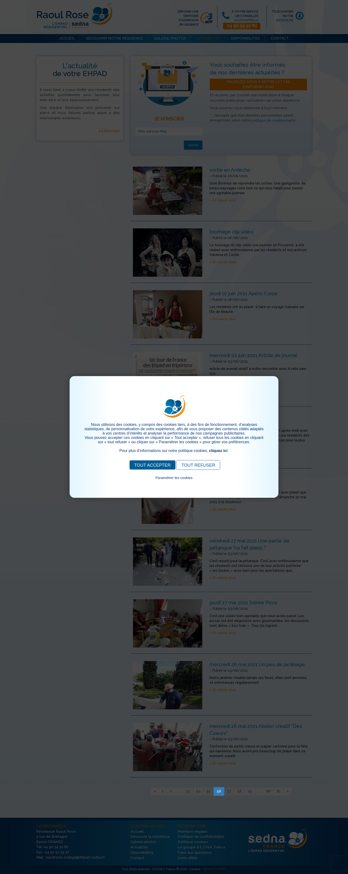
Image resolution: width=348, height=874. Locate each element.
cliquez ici (218, 451)
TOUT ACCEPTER (152, 465)
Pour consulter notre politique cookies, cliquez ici (174, 483)
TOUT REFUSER (198, 465)
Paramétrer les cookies (173, 478)
